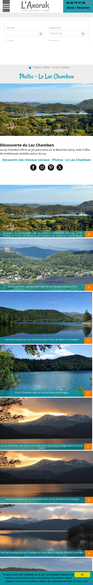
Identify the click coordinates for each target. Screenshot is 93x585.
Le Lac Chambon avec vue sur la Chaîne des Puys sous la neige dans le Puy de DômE (42, 446)
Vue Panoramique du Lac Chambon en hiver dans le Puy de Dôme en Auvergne (42, 552)
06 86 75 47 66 (75, 3)
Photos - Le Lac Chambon (56, 67)
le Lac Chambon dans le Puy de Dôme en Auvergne (42, 392)
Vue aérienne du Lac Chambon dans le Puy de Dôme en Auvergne (42, 286)
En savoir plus (81, 581)
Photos (37, 67)
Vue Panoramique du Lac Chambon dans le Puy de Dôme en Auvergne (42, 339)
